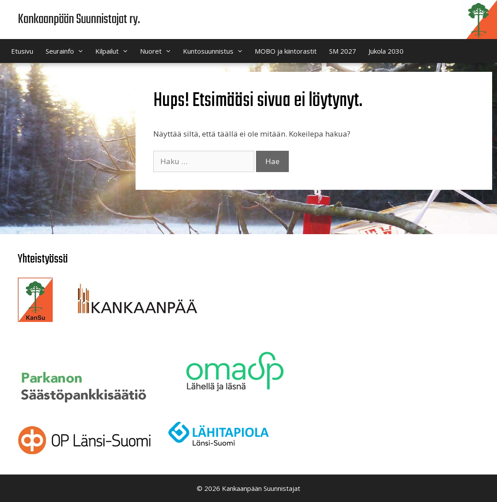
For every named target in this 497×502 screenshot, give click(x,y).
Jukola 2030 (386, 51)
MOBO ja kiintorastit (286, 51)
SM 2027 (342, 51)
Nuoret (158, 51)
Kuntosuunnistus (215, 51)
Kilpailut (114, 51)
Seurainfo (67, 51)
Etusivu (22, 51)
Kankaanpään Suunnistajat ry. (79, 19)
